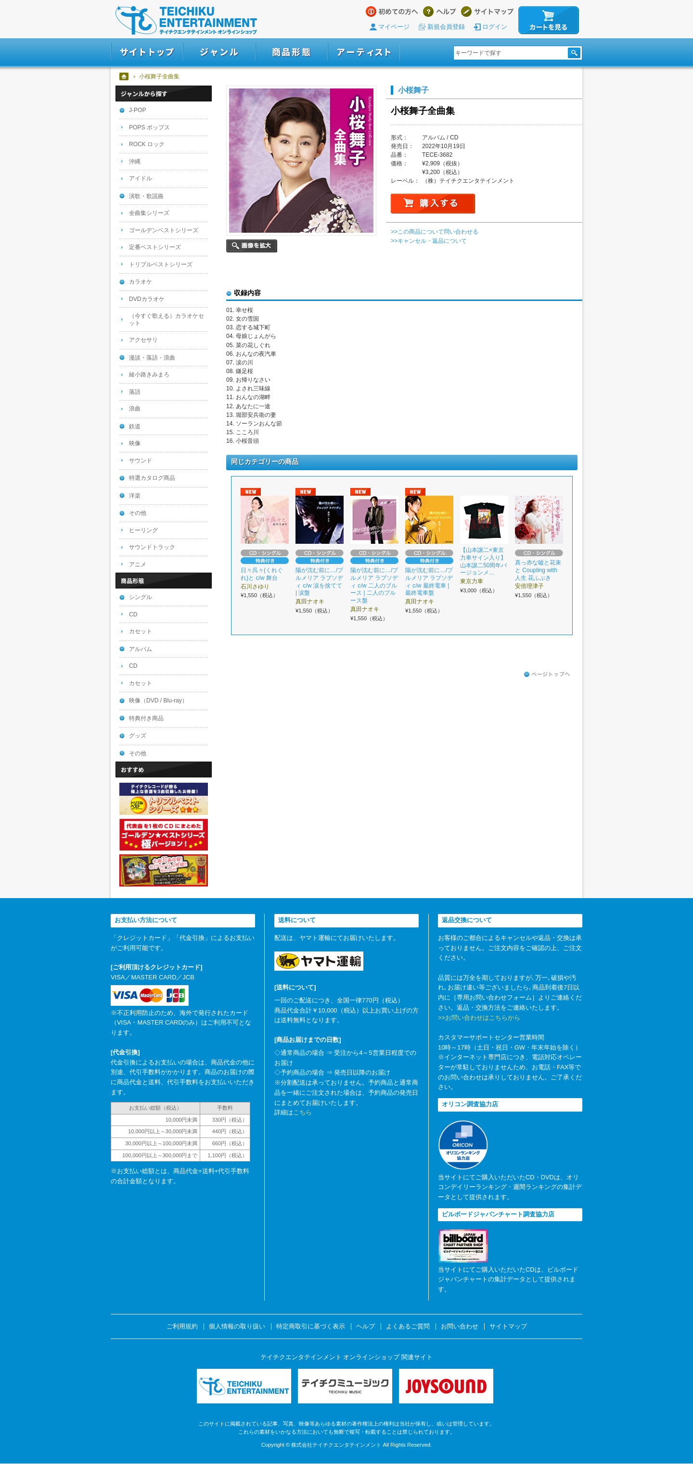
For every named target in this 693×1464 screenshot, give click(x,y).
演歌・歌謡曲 (146, 196)
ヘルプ (439, 11)
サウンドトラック (152, 547)
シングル (140, 597)
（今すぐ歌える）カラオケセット (166, 319)
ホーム (124, 76)
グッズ (137, 735)
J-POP (137, 110)
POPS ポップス (149, 127)
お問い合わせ (459, 1326)
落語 (135, 391)
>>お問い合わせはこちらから (479, 1017)
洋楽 (135, 495)
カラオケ (140, 281)
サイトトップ (147, 52)
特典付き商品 (146, 718)
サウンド (140, 460)
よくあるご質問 (408, 1326)
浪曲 (135, 408)
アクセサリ (143, 340)
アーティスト (364, 52)
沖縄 (135, 161)
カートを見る (548, 20)
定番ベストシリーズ (155, 247)
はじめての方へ (392, 11)
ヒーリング (143, 530)
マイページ (394, 26)
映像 (135, 443)
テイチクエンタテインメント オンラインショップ (186, 20)
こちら (302, 1112)
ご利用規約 (182, 1326)
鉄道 (135, 426)
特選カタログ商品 (152, 478)
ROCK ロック (147, 144)
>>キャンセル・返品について (429, 241)
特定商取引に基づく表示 (310, 1326)
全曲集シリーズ (149, 213)
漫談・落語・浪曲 (152, 357)
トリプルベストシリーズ (160, 264)
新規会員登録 (446, 26)
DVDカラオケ (147, 299)
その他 (137, 513)
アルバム (140, 649)
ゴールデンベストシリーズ (163, 230)
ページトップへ (547, 674)
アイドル (140, 178)
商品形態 (292, 52)
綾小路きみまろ (149, 374)
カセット (140, 631)
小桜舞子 (413, 90)
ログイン (494, 26)
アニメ (137, 564)
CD (133, 614)
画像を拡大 (251, 245)
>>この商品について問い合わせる (434, 231)
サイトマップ (487, 11)
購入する (433, 203)
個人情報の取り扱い (237, 1326)
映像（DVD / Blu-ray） (158, 700)
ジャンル (219, 52)
